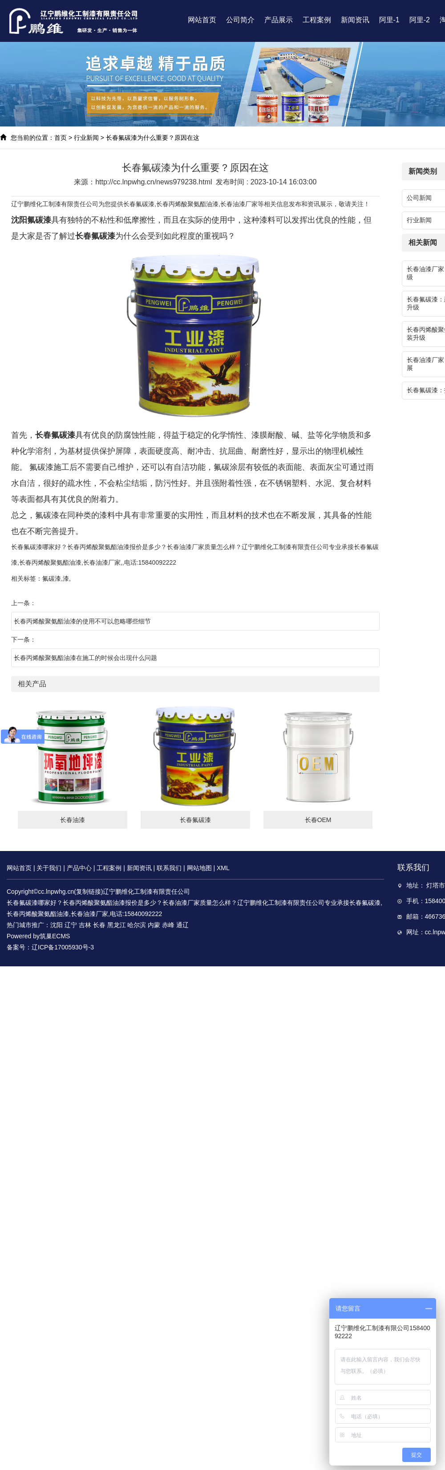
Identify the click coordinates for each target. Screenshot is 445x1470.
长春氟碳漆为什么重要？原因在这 (152, 137)
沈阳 (56, 924)
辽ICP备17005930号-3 (63, 947)
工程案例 (317, 20)
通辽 (182, 924)
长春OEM (318, 819)
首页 (60, 137)
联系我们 (169, 867)
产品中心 (79, 867)
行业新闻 (86, 137)
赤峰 (168, 924)
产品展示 (278, 20)
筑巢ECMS (55, 936)
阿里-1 (389, 20)
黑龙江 (116, 924)
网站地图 (199, 867)
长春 (99, 924)
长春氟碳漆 (138, 204)
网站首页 (202, 20)
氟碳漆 (51, 578)
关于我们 (48, 867)
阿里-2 (419, 20)
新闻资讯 (355, 20)
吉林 (85, 924)
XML (223, 867)
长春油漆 (72, 819)
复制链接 (88, 891)
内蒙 (154, 924)
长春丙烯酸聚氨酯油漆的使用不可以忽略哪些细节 (82, 621)
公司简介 (240, 20)
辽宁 (71, 924)
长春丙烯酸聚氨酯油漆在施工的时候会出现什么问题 (85, 657)
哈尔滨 (136, 924)
